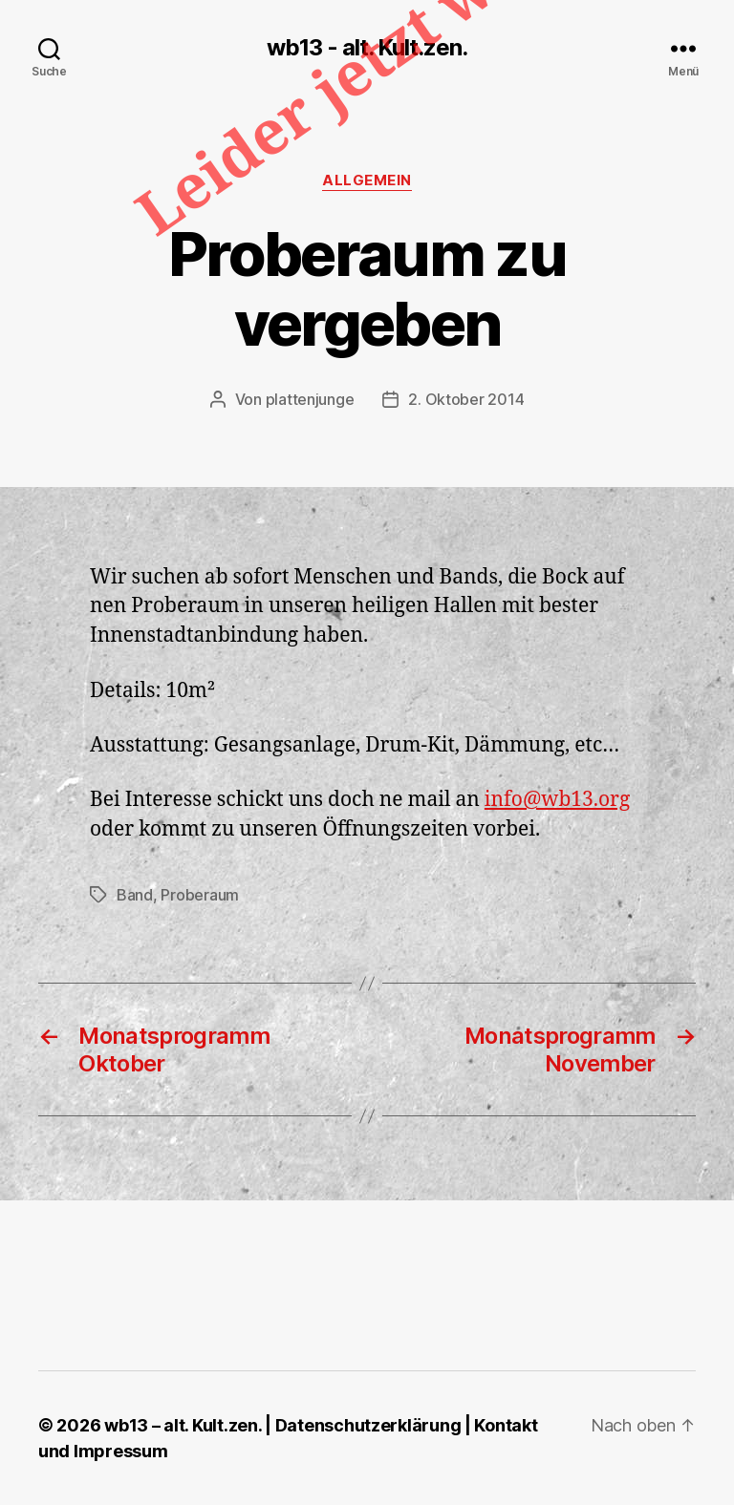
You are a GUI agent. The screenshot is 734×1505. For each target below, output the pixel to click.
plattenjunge (310, 399)
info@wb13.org (558, 800)
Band (135, 894)
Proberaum (200, 894)
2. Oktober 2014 (466, 399)
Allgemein (367, 180)
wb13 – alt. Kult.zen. (182, 1425)
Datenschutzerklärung (368, 1425)
